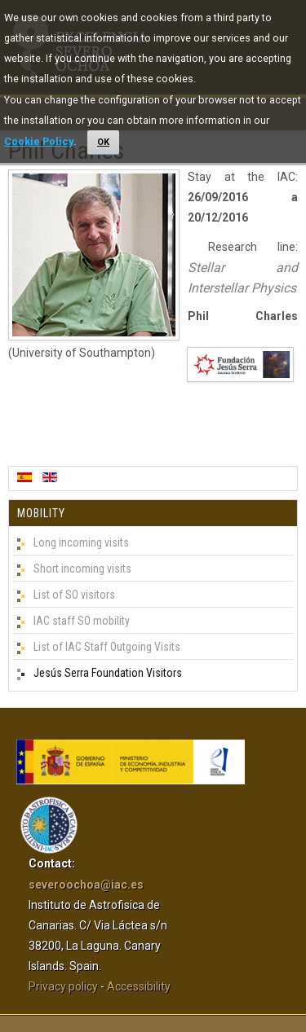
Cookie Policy (38, 141)
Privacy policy (63, 986)
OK (103, 142)
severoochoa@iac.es (86, 884)
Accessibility (139, 986)
